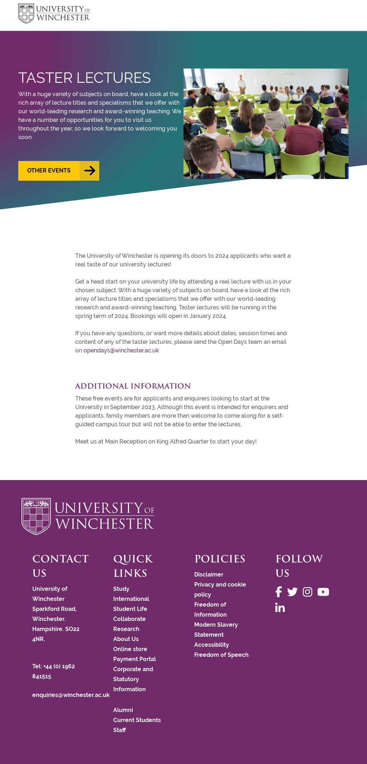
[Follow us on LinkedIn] (281, 608)
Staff (119, 730)
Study (121, 588)
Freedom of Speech (221, 654)
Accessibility (211, 644)
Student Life (130, 609)
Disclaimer (208, 574)
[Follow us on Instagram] (309, 592)
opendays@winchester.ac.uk (121, 350)
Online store (130, 649)
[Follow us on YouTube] (325, 592)
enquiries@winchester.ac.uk (71, 695)
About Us (126, 639)
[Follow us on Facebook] (280, 592)
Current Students (137, 720)
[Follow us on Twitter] (294, 592)
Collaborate (129, 619)
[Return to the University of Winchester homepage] (183, 516)
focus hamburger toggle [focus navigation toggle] (336, 14)
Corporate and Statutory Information (133, 679)
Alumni (123, 710)
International (131, 598)
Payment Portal (134, 659)
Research (126, 629)
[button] (58, 171)
